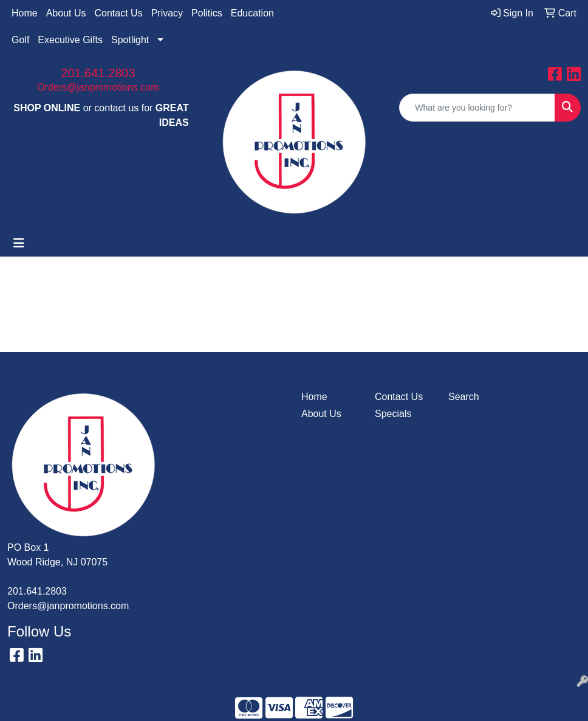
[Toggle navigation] (19, 243)
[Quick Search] (477, 108)
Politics (206, 13)
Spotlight (130, 40)
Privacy (167, 13)
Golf (20, 40)
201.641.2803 (98, 73)
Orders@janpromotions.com (98, 87)
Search (463, 397)
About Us (66, 13)
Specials (393, 414)
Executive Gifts (70, 40)
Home (25, 13)
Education (252, 13)
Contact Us (119, 13)
